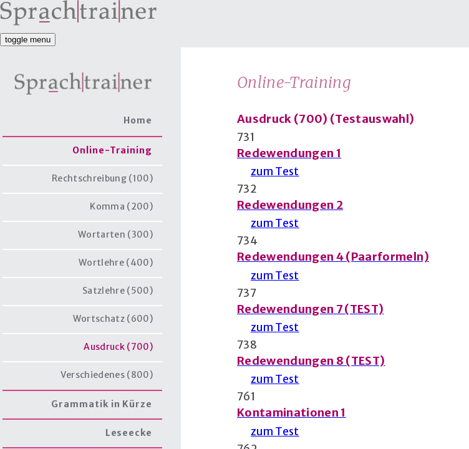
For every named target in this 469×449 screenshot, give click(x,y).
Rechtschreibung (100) (102, 178)
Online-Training (112, 150)
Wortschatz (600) (113, 318)
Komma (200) (121, 206)
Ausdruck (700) (118, 346)
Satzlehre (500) (117, 290)
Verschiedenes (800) (106, 374)
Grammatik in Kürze (101, 404)
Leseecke (128, 432)
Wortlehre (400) (116, 262)
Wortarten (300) (115, 234)
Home (137, 120)
